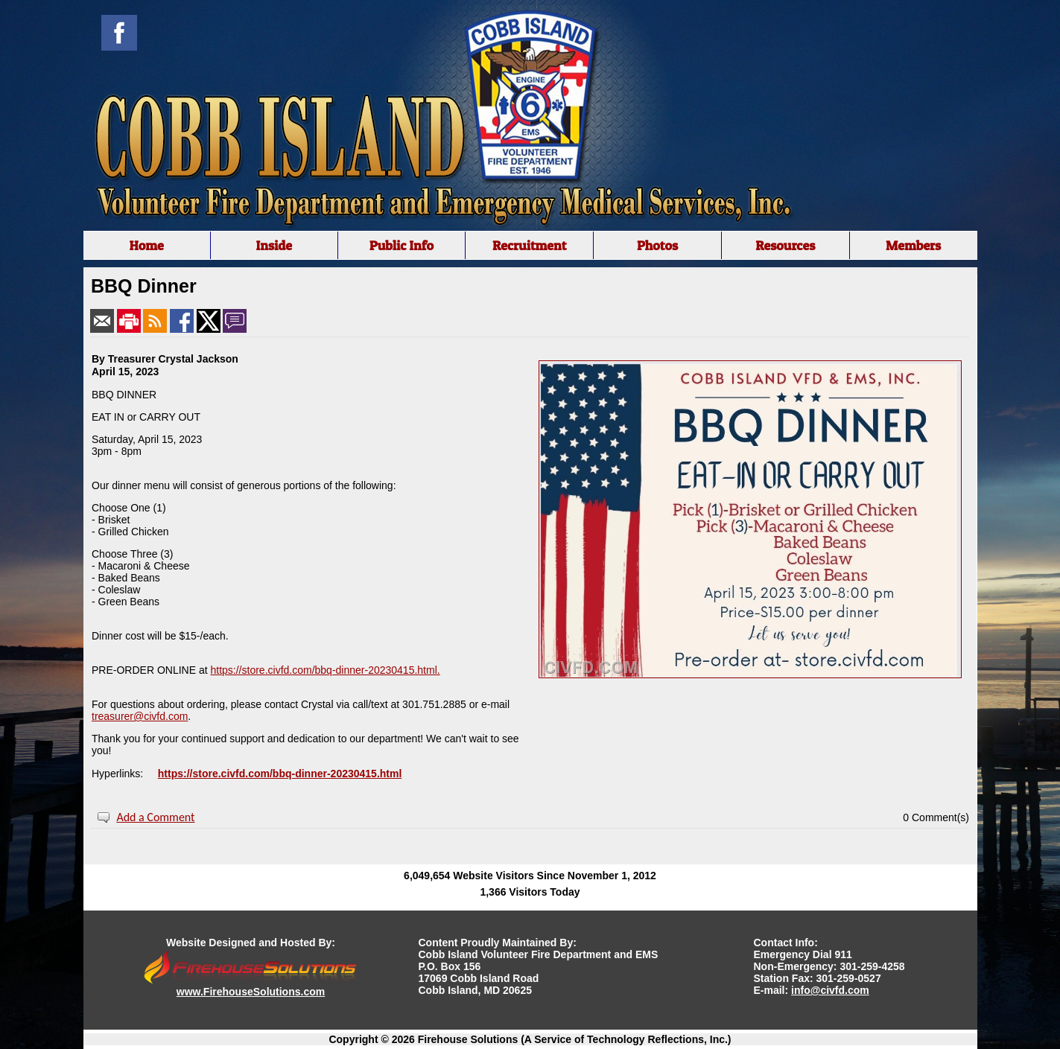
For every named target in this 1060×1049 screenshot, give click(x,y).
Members (913, 245)
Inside (274, 245)
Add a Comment (155, 817)
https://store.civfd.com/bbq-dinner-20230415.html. (324, 670)
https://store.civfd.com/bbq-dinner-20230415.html (280, 773)
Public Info (401, 245)
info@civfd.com (830, 990)
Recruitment (529, 245)
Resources (785, 245)
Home (146, 245)
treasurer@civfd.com (140, 716)
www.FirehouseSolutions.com (251, 992)
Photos (657, 245)
